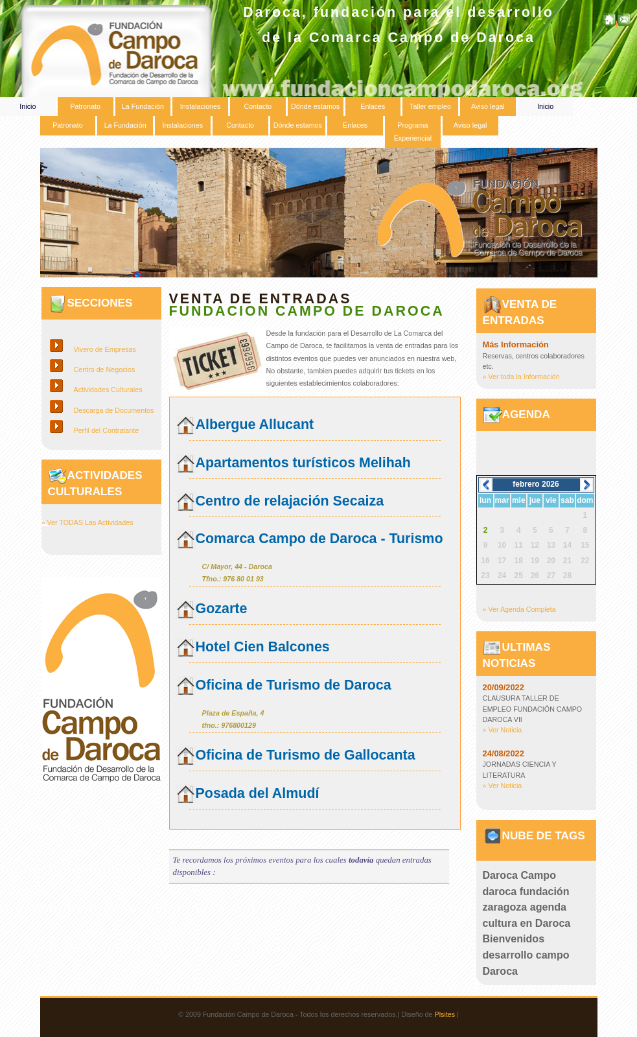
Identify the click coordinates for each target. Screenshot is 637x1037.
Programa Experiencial (413, 131)
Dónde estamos (315, 106)
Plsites (445, 1014)
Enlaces (372, 106)
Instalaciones (200, 106)
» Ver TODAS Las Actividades (87, 522)
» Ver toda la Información (521, 376)
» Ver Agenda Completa (519, 609)
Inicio (27, 106)
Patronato (85, 106)
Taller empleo (430, 106)
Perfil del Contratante (106, 430)
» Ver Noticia (502, 730)
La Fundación (143, 106)
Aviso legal (488, 106)
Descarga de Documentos (114, 410)
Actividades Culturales (108, 389)
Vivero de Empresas (105, 349)
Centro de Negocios (104, 369)
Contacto (258, 106)
